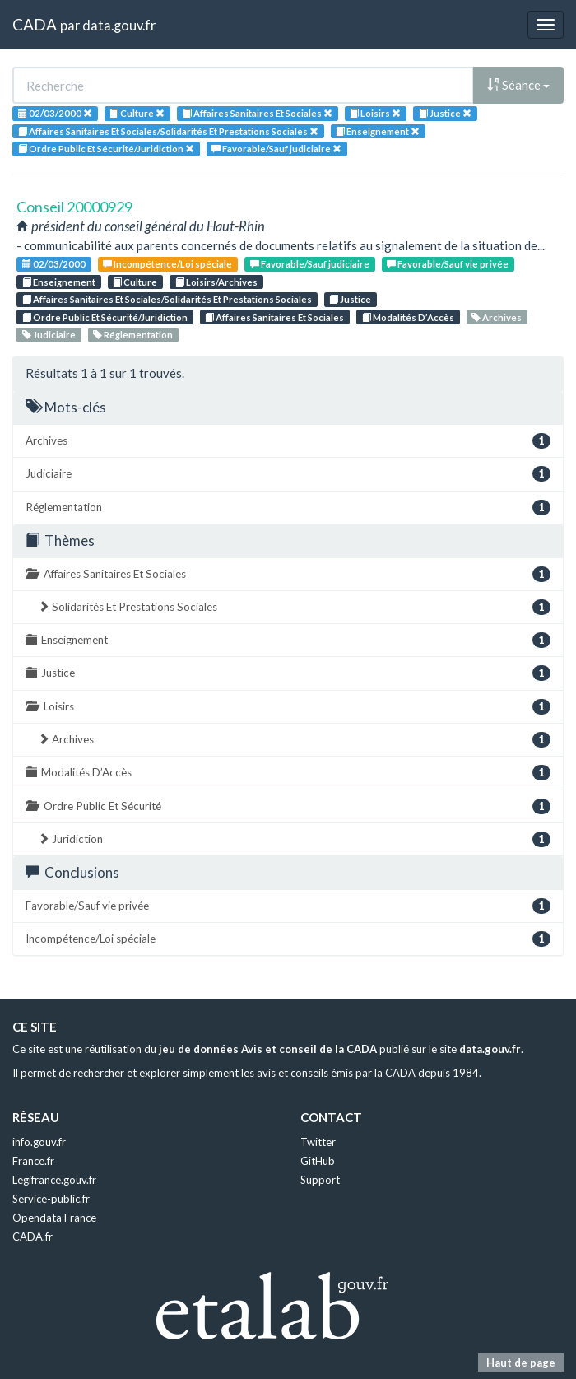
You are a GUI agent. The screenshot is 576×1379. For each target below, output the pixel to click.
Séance (518, 84)
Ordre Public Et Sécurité (288, 806)
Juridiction (294, 839)
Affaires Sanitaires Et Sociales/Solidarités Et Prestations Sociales (167, 299)
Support (320, 1179)
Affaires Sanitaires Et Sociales (274, 317)
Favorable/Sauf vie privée (448, 264)
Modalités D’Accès (408, 317)
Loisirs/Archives (216, 282)
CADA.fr (32, 1236)
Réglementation (133, 334)
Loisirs (288, 707)
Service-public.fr (51, 1198)
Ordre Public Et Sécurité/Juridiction (105, 317)
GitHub (317, 1160)
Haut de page (520, 1362)
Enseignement (58, 282)
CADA (34, 24)
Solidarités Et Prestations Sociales (294, 607)
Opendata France (54, 1217)
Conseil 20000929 (74, 207)
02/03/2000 (54, 264)
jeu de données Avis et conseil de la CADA (268, 1048)
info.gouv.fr (39, 1141)
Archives (496, 317)
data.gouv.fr (119, 25)
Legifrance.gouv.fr (54, 1179)
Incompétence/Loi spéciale (167, 264)
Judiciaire (49, 334)
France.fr (33, 1160)
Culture (135, 282)
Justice (350, 299)
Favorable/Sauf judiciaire (309, 264)
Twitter (318, 1141)
